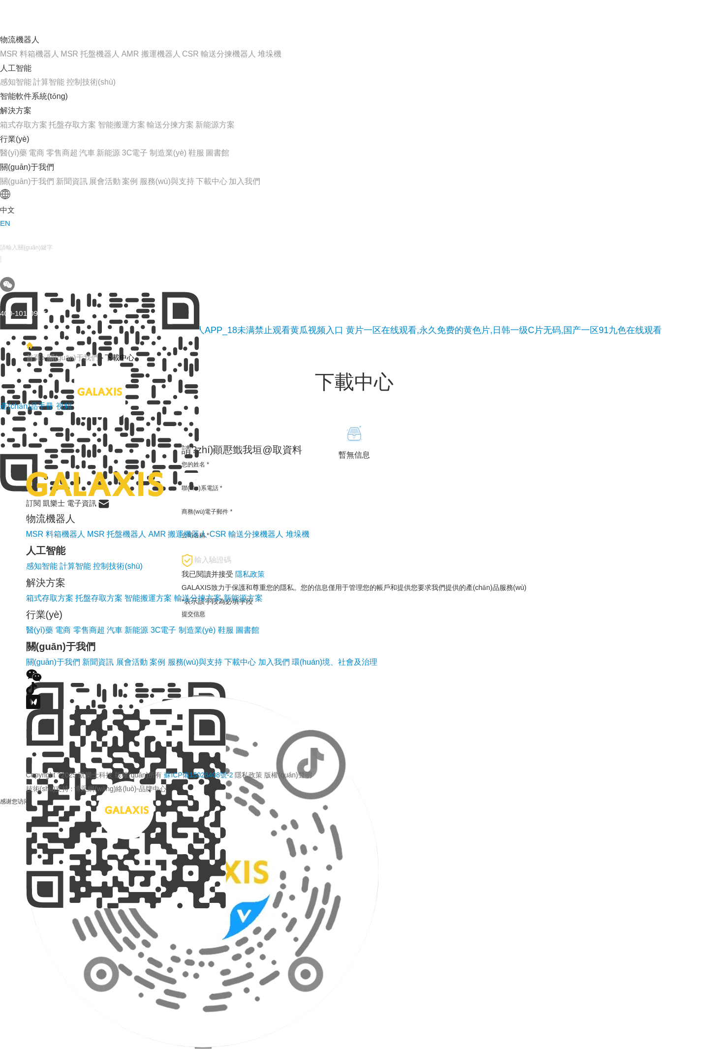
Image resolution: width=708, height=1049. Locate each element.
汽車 (87, 153)
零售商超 (62, 153)
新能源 (108, 153)
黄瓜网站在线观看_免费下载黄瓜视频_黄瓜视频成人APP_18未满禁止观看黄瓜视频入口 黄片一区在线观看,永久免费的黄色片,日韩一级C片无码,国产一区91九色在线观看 (331, 330)
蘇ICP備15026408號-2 (198, 775)
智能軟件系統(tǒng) (34, 96)
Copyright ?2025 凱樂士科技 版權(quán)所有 (169, 775)
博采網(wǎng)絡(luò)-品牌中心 (120, 789)
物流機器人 (19, 39)
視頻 (64, 406)
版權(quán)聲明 (287, 775)
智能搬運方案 (121, 125)
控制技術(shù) (91, 82)
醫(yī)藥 (13, 153)
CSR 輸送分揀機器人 (219, 54)
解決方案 (15, 110)
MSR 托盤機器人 (90, 54)
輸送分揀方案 (170, 125)
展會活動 (105, 181)
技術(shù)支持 (47, 789)
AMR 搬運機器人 (151, 54)
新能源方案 (215, 125)
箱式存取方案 (23, 125)
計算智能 (48, 82)
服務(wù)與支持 (167, 181)
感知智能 (15, 82)
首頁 (33, 357)
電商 (36, 153)
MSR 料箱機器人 (29, 54)
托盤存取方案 (72, 125)
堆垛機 (269, 54)
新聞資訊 (72, 181)
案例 (130, 181)
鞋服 (196, 153)
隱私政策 (248, 775)
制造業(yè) (168, 153)
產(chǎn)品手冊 (28, 406)
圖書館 (217, 153)
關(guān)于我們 (27, 167)
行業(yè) (15, 139)
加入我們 (244, 181)
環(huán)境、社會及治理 (334, 662)
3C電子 (135, 153)
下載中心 (211, 181)
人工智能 (15, 68)
